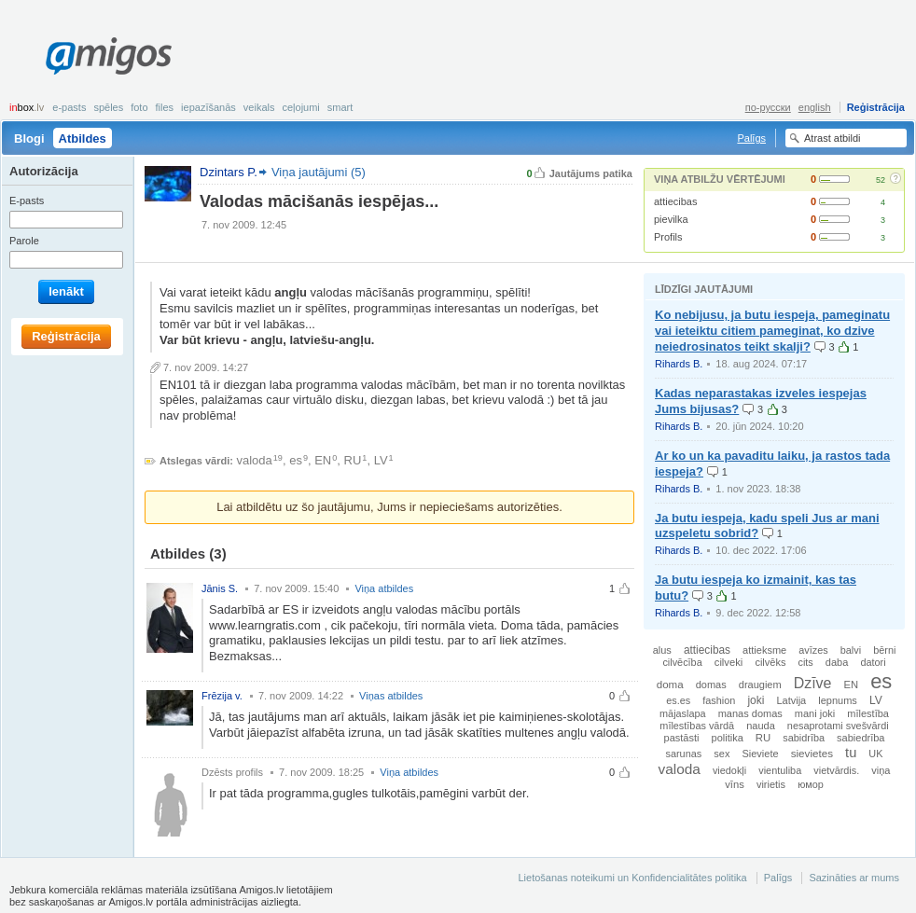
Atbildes (82, 138)
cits (805, 662)
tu (850, 752)
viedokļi (729, 770)
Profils (668, 236)
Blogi (29, 138)
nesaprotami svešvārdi (838, 725)
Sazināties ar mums (854, 877)
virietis (770, 784)
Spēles (108, 107)
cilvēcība (681, 662)
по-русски (768, 107)
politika (727, 737)
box (26, 107)
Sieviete (760, 753)
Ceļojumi (300, 107)
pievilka (671, 219)
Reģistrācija (876, 107)
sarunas (684, 753)
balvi (850, 650)
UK (875, 753)
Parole (24, 240)
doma (670, 684)
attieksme (764, 650)
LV (381, 460)
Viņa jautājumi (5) (318, 172)
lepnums (837, 700)
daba (837, 662)
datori (872, 662)
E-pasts (69, 107)
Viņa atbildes (383, 588)
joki (755, 700)
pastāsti (682, 737)
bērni (884, 650)
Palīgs (751, 138)
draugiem (760, 684)
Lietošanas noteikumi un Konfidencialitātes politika (632, 877)
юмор (811, 784)
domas (711, 684)
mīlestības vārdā (696, 725)
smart (340, 107)
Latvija (791, 700)
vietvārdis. (836, 770)
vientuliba (779, 770)
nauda (760, 725)
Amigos (109, 56)
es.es (678, 700)
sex (721, 753)
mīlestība (868, 713)
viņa (880, 770)
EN (322, 460)
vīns (734, 784)
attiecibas (675, 201)
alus (662, 650)
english (814, 107)
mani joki (815, 713)
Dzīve (813, 683)
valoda (254, 460)
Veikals (259, 107)
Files (165, 107)
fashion (718, 700)
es (295, 460)
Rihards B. (678, 363)
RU (353, 460)
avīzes (812, 650)
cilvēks (770, 662)
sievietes (812, 753)
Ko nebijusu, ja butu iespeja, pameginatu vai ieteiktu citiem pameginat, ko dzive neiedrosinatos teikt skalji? (772, 330)
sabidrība (804, 737)
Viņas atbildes (391, 695)
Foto (139, 107)
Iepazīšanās (208, 107)
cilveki (729, 662)
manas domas (750, 713)
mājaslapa (682, 713)
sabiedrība (860, 737)
